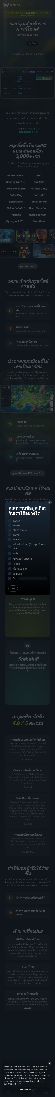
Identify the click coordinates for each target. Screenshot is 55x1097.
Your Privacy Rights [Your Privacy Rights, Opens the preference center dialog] (27, 1089)
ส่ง (13, 588)
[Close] (49, 1063)
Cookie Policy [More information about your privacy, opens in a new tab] (14, 1084)
